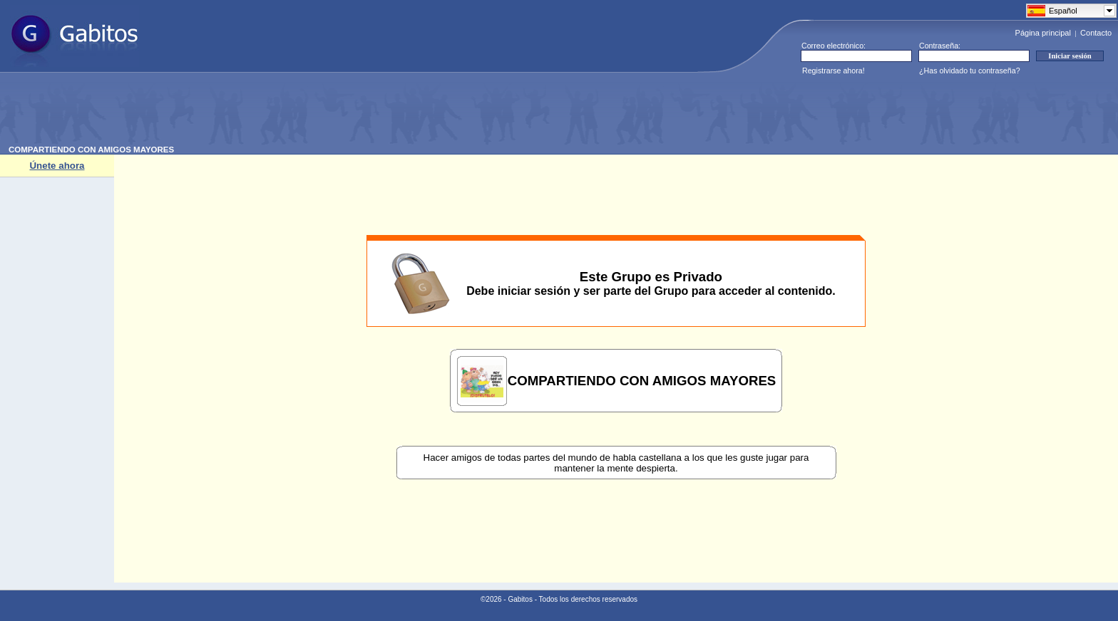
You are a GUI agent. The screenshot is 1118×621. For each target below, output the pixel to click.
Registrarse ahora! (833, 70)
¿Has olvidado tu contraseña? (969, 70)
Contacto (1096, 32)
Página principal (1043, 32)
